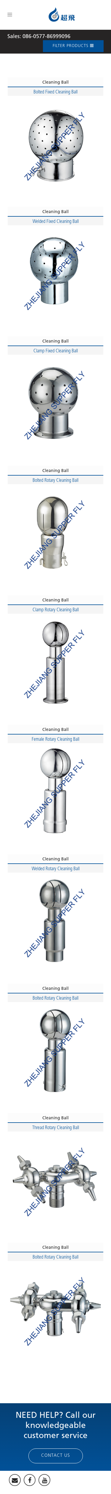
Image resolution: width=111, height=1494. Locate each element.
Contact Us (55, 1456)
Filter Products (73, 45)
